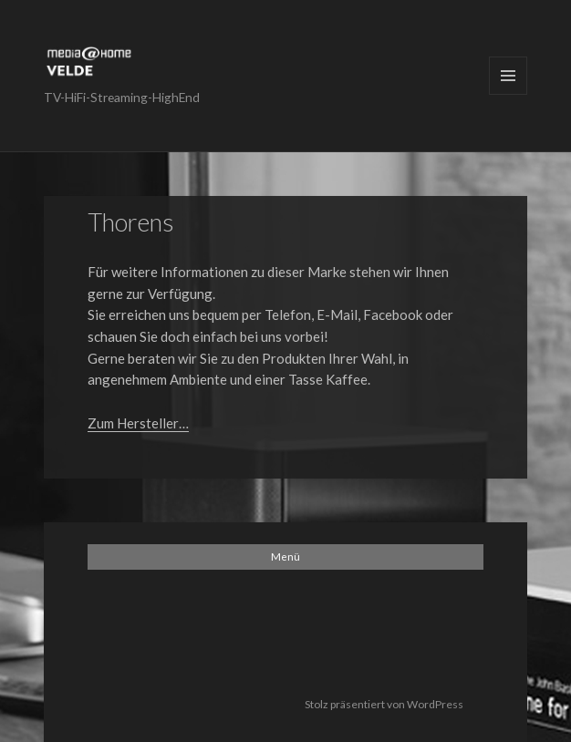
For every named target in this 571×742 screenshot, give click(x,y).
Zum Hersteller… (138, 423)
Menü (285, 556)
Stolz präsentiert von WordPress (384, 704)
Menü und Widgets (508, 76)
